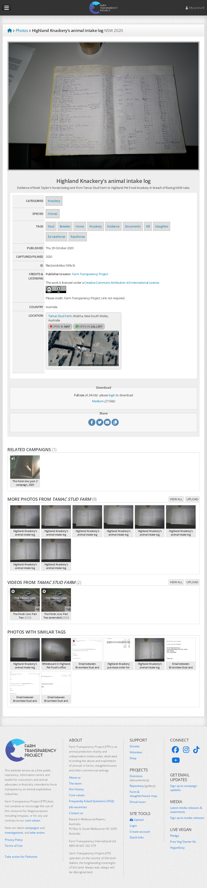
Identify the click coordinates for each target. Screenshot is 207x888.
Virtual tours (138, 801)
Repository (142, 785)
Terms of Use (14, 845)
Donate (134, 745)
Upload (192, 498)
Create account (140, 831)
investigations (14, 832)
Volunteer (136, 751)
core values (32, 819)
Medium (98, 400)
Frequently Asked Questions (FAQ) (91, 800)
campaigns (32, 827)
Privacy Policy (14, 839)
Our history (76, 788)
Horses (52, 214)
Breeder (65, 226)
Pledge (174, 835)
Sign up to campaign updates (183, 787)
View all (176, 498)
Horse (80, 226)
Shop (133, 757)
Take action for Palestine (21, 856)
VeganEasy (177, 847)
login (112, 394)
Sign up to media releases (187, 817)
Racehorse (78, 236)
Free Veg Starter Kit (183, 841)
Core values (77, 794)
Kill (148, 226)
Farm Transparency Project (90, 274)
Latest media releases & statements (186, 809)
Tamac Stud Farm (60, 316)
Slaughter (161, 226)
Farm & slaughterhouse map (143, 793)
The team (75, 783)
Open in (60, 327)
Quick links (137, 837)
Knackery (54, 201)
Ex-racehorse (56, 236)
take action (37, 832)
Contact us (76, 812)
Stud (51, 226)
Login (133, 825)
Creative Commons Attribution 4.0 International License (121, 282)
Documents (133, 226)
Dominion (139, 777)
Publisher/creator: (58, 274)
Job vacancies (78, 806)
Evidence (113, 226)
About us (75, 777)
